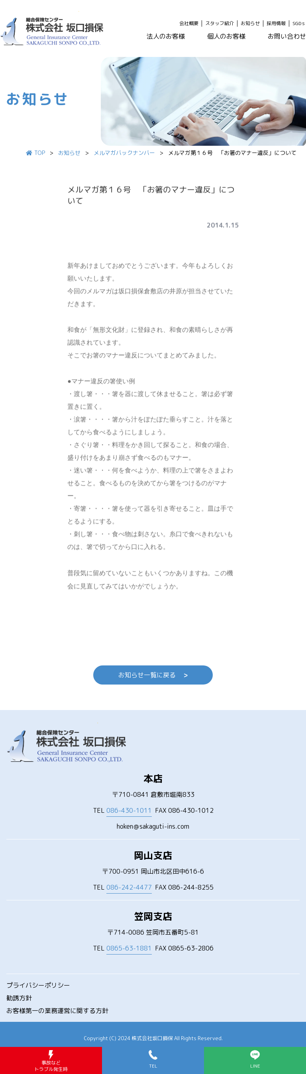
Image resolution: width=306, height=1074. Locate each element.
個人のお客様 (226, 36)
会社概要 (188, 23)
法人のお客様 (166, 36)
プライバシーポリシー (38, 985)
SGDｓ (299, 23)
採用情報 (276, 23)
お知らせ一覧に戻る (153, 675)
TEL (122, 810)
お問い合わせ (287, 36)
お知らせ (250, 23)
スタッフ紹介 (219, 23)
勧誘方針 (19, 998)
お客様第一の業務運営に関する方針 (57, 1010)
